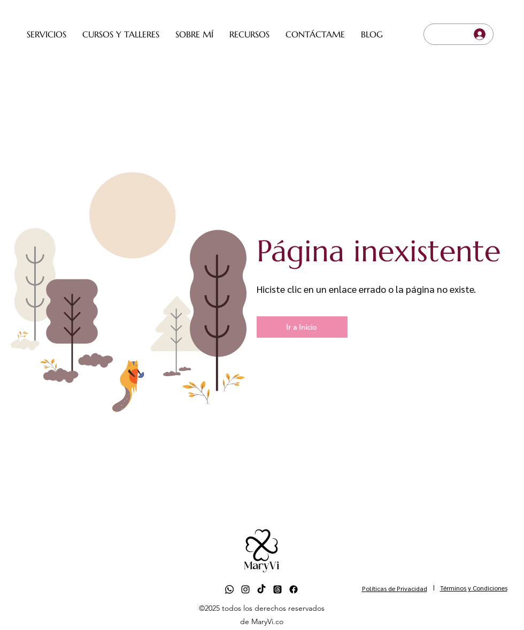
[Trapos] (277, 589)
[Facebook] (293, 589)
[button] (46, 34)
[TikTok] (261, 589)
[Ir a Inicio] (302, 327)
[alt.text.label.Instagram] (245, 589)
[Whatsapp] (229, 589)
